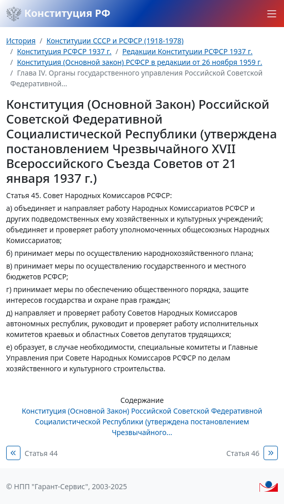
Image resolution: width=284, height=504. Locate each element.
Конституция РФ (58, 13)
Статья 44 (41, 453)
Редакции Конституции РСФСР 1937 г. (187, 51)
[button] (272, 14)
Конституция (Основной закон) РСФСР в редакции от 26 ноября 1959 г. (139, 62)
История (20, 40)
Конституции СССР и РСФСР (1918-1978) (115, 40)
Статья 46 (242, 453)
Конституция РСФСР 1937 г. (64, 51)
